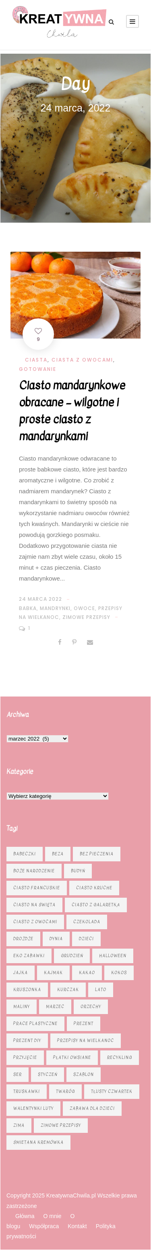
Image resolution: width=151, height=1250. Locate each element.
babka (28, 608)
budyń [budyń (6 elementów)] (78, 871)
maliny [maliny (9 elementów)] (21, 1007)
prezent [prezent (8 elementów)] (83, 1024)
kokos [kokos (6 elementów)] (119, 973)
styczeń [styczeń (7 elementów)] (47, 1074)
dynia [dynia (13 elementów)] (56, 939)
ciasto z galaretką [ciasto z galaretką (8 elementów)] (96, 905)
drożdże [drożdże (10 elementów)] (23, 939)
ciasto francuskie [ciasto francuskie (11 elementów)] (36, 888)
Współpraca (44, 1226)
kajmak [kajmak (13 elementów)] (53, 973)
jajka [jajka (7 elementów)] (20, 973)
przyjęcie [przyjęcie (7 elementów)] (25, 1057)
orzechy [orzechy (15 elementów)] (91, 1007)
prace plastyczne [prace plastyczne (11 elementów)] (35, 1024)
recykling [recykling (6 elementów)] (119, 1057)
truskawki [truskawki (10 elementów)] (26, 1091)
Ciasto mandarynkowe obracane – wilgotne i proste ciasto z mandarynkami (72, 411)
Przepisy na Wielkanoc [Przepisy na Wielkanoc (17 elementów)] (85, 1040)
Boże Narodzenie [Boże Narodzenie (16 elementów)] (34, 871)
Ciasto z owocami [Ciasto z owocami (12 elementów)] (35, 922)
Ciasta (36, 359)
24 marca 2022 (40, 599)
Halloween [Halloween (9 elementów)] (112, 956)
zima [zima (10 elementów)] (19, 1125)
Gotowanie (37, 369)
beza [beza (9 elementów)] (58, 854)
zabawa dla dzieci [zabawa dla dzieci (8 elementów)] (92, 1108)
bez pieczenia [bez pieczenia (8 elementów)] (97, 854)
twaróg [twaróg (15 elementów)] (65, 1091)
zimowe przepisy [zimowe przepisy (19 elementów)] (61, 1125)
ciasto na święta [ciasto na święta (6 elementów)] (34, 905)
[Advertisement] (75, 161)
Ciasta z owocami (82, 359)
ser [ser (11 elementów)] (17, 1074)
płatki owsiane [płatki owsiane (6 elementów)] (72, 1057)
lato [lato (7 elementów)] (100, 990)
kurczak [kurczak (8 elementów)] (68, 990)
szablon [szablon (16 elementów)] (83, 1074)
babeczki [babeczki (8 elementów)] (24, 854)
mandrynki (55, 608)
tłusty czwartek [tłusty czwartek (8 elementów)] (111, 1091)
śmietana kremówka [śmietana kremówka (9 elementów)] (38, 1142)
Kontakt (77, 1226)
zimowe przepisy (86, 617)
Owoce (84, 608)
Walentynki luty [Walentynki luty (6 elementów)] (33, 1108)
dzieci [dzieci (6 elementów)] (86, 939)
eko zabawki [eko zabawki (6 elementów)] (29, 956)
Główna (24, 1216)
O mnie (52, 1216)
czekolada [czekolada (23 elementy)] (86, 922)
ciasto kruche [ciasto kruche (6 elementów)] (94, 888)
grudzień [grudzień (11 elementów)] (72, 956)
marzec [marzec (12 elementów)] (55, 1007)
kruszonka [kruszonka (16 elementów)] (27, 990)
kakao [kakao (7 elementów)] (87, 973)
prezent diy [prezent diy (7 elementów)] (27, 1040)
